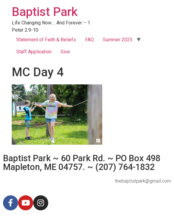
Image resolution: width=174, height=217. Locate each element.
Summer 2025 (117, 39)
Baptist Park (45, 12)
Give (65, 52)
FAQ (89, 39)
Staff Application (34, 52)
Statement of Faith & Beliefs (46, 39)
